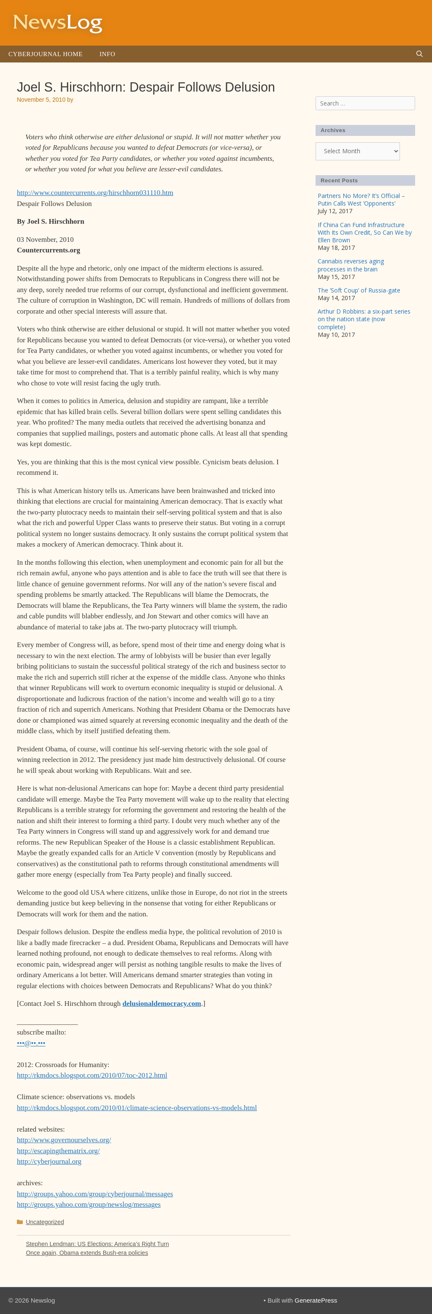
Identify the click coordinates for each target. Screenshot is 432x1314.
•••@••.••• (31, 1043)
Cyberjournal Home (45, 54)
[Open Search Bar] (419, 54)
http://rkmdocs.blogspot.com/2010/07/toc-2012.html (92, 1075)
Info (107, 54)
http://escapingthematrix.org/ (58, 1151)
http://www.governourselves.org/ (64, 1140)
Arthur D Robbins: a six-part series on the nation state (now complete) (364, 319)
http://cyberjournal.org (49, 1161)
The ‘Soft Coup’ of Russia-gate (359, 290)
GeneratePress (315, 1300)
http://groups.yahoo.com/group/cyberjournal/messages (95, 1194)
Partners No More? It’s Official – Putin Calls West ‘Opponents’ (361, 199)
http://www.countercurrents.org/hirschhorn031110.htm (95, 193)
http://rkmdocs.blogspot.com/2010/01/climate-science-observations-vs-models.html (137, 1108)
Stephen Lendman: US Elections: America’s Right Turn (97, 1244)
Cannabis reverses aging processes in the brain (351, 265)
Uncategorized (45, 1222)
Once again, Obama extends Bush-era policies (87, 1252)
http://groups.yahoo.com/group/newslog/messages (89, 1204)
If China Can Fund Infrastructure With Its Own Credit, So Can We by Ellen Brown (365, 232)
